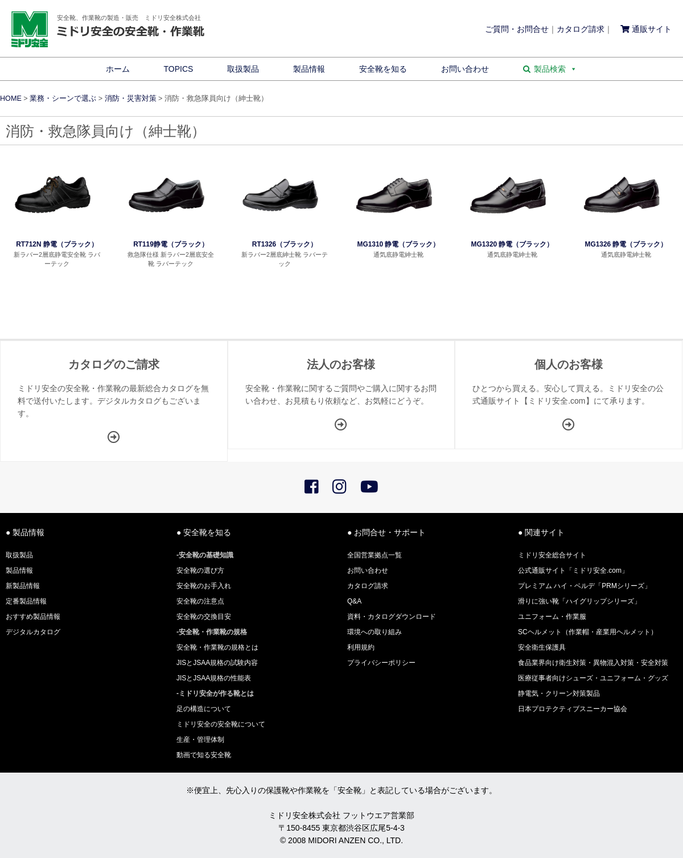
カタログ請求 (580, 29)
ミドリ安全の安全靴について (220, 724)
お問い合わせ (465, 68)
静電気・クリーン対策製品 (559, 693)
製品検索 (555, 69)
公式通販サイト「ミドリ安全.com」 (573, 570)
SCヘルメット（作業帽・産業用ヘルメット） (587, 632)
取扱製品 (243, 68)
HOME (11, 98)
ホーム (118, 68)
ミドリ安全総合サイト (552, 555)
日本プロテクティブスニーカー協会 (572, 709)
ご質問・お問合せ (517, 29)
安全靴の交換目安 (203, 617)
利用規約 (361, 647)
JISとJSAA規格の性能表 (213, 678)
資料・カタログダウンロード (391, 617)
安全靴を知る (383, 68)
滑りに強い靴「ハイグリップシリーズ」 (579, 601)
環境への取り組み (374, 632)
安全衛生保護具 (542, 647)
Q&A (354, 601)
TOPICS (179, 68)
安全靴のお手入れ (203, 586)
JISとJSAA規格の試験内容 (217, 663)
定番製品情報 (26, 601)
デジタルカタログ (33, 632)
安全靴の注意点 (200, 601)
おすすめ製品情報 (33, 617)
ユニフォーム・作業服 (552, 617)
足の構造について (203, 709)
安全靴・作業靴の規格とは (217, 647)
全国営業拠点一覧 (374, 555)
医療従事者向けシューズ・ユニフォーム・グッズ (593, 678)
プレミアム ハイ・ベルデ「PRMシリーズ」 (584, 586)
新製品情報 (23, 586)
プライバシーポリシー (381, 663)
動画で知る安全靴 (203, 755)
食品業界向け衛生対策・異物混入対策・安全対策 (593, 663)
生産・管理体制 (200, 740)
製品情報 (309, 68)
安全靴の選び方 (200, 570)
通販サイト (646, 29)
